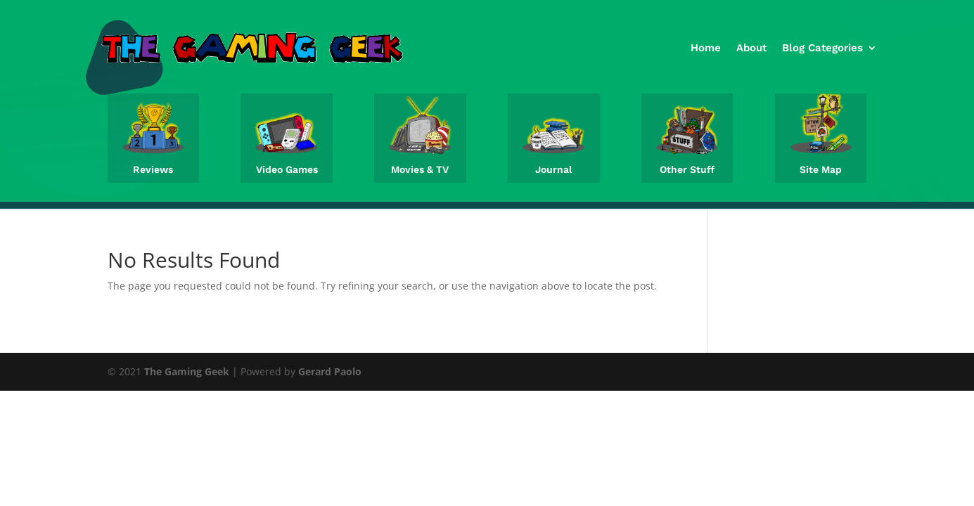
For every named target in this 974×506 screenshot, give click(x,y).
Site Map (821, 169)
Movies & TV (420, 169)
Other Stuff (687, 169)
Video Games (287, 169)
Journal (553, 169)
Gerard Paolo (329, 371)
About (751, 47)
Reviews (153, 169)
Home (706, 47)
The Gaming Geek (186, 371)
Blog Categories (822, 47)
